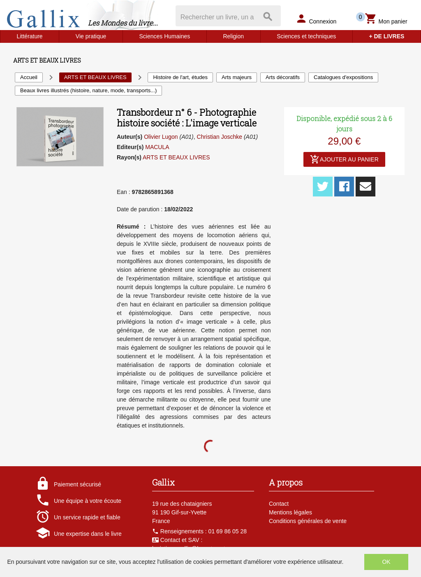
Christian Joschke (220, 136)
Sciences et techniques (306, 36)
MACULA (157, 147)
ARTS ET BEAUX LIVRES (176, 157)
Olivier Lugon (161, 136)
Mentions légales (290, 512)
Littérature (30, 36)
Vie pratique (91, 36)
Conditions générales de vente (308, 521)
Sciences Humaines (164, 36)
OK (386, 561)
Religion (233, 36)
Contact (279, 503)
